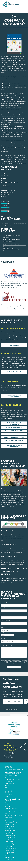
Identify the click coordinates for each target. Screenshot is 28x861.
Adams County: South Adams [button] (13, 815)
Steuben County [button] (10, 856)
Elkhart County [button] (9, 824)
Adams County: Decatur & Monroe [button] (12, 812)
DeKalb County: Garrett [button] (12, 821)
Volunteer (17, 701)
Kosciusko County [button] (10, 835)
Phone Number (6, 620)
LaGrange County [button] (10, 837)
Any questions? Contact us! (10, 709)
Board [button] (7, 789)
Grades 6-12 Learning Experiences (14, 434)
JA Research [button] (8, 791)
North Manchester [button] (10, 848)
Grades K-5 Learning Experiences (14, 430)
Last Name (4, 608)
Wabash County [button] (9, 857)
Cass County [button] (8, 819)
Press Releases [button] (9, 793)
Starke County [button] (9, 854)
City (2, 627)
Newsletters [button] (8, 794)
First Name (4, 602)
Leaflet (11, 715)
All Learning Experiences (14, 427)
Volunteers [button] (8, 766)
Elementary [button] (8, 800)
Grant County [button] (9, 828)
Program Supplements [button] (12, 773)
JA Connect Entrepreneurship (11, 243)
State (2, 632)
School (3, 638)
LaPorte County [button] (9, 839)
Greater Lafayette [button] (10, 830)
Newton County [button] (9, 845)
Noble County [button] (9, 846)
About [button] (7, 785)
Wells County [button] (9, 859)
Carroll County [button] (9, 817)
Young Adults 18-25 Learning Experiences (14, 446)
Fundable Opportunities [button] (12, 779)
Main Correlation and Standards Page (14, 344)
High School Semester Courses (14, 437)
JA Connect (6, 186)
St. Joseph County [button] (10, 852)
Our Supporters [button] (9, 781)
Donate (7, 701)
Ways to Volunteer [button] (10, 768)
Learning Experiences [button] (12, 799)
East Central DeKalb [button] (11, 822)
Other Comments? (6, 645)
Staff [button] (6, 787)
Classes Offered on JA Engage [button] (14, 769)
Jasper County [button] (9, 833)
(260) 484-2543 (8, 757)
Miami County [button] (9, 843)
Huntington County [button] (11, 832)
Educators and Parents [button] (13, 772)
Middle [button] (7, 802)
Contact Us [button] (8, 756)
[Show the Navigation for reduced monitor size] (3, 10)
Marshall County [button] (10, 841)
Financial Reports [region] (10, 783)
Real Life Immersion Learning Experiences (14, 441)
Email (3, 615)
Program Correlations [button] (11, 775)
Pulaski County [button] (9, 850)
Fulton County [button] (9, 826)
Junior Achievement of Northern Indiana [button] (11, 809)
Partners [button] (8, 778)
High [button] (6, 804)
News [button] (6, 796)
